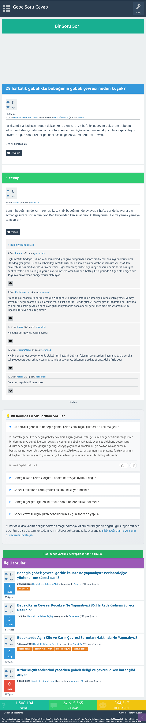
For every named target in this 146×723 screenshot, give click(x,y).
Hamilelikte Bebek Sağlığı (45, 584)
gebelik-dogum (63, 649)
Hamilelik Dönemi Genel (25, 117)
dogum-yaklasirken (43, 649)
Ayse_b (77, 584)
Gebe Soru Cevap (30, 7)
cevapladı (34, 202)
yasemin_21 (77, 681)
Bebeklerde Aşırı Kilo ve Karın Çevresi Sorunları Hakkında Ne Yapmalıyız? (77, 638)
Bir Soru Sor (67, 26)
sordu (81, 117)
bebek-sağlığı (25, 649)
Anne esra (74, 616)
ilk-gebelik (23, 588)
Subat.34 (77, 644)
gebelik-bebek (80, 649)
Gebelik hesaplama (13, 713)
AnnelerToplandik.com (130, 712)
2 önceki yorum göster (21, 244)
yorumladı (39, 253)
